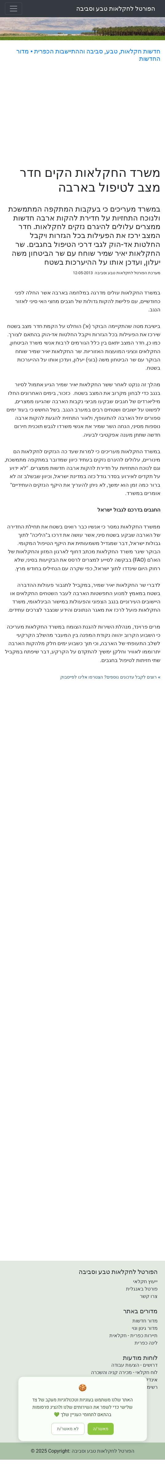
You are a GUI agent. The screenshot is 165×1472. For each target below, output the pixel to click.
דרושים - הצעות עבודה (134, 1365)
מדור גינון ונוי (145, 1328)
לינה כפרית (146, 1343)
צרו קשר (149, 1296)
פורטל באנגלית (142, 1289)
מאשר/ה (100, 1429)
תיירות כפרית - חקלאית (133, 1335)
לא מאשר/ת (68, 1429)
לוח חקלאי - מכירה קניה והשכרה (124, 1372)
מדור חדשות (145, 1321)
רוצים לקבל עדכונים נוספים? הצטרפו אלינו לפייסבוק (108, 677)
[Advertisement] (82, 115)
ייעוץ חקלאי (145, 1281)
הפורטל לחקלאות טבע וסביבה (115, 8)
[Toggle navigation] (13, 8)
